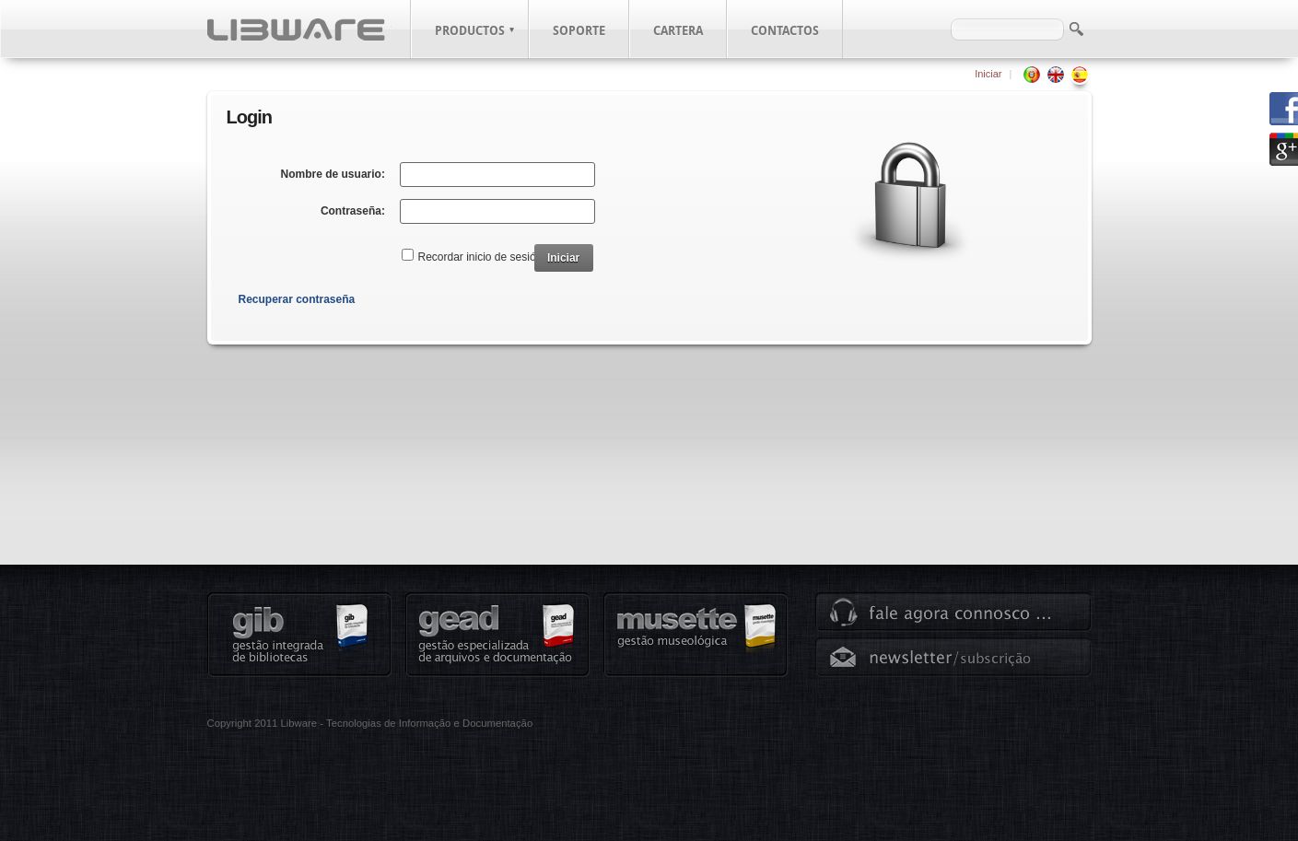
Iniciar (988, 73)
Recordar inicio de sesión (480, 257)
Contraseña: (353, 210)
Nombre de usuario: (333, 174)
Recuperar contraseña (297, 299)
